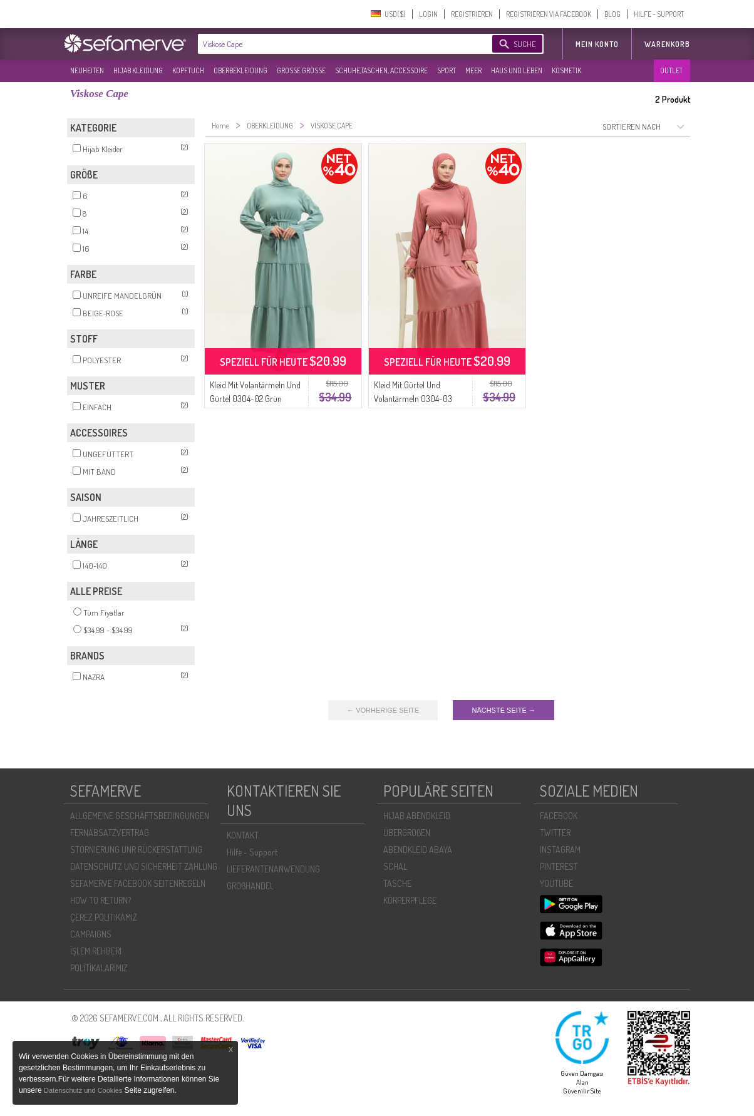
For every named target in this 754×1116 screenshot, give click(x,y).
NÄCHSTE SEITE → (503, 710)
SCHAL (395, 866)
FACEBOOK (558, 815)
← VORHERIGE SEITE (383, 710)
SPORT (446, 70)
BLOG (612, 14)
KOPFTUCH (188, 70)
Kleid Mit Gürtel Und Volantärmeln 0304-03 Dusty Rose (413, 399)
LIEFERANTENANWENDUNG (273, 869)
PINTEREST (559, 866)
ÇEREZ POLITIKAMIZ (103, 917)
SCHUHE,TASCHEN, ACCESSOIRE (381, 70)
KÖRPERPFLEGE (409, 900)
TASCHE (397, 883)
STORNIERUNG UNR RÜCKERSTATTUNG (136, 849)
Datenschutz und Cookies (84, 1090)
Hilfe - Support (252, 852)
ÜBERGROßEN (406, 832)
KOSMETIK (566, 70)
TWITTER (555, 832)
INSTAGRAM (560, 849)
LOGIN (428, 14)
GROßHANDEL (250, 886)
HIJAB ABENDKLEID (416, 815)
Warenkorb (667, 44)
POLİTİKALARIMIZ (99, 968)
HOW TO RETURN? (100, 900)
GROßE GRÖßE (301, 70)
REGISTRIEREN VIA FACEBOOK (548, 14)
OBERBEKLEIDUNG (240, 70)
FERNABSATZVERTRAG (109, 832)
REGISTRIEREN (472, 14)
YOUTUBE (556, 883)
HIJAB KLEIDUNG (138, 70)
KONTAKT (243, 835)
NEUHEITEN (87, 70)
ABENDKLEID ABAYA (417, 849)
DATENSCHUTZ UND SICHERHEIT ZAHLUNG (143, 866)
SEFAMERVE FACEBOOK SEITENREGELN (137, 883)
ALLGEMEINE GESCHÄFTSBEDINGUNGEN (139, 815)
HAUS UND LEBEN (516, 70)
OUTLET (671, 70)
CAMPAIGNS (90, 934)
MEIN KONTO (597, 44)
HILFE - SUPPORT (659, 14)
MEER (473, 70)
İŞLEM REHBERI (95, 951)
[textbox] (334, 44)
